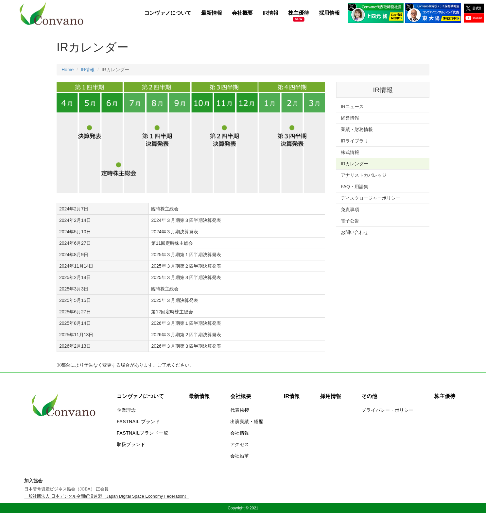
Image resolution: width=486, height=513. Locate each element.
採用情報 (329, 13)
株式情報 (350, 152)
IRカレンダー (354, 163)
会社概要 (242, 13)
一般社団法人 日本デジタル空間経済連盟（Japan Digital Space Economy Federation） (106, 496)
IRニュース (352, 106)
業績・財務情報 (357, 129)
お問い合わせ (354, 232)
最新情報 (211, 13)
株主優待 (298, 13)
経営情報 (350, 118)
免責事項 (350, 209)
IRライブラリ (354, 140)
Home (67, 69)
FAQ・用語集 (354, 186)
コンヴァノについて (167, 13)
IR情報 (270, 13)
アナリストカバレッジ (364, 175)
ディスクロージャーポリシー (370, 198)
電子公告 (350, 220)
